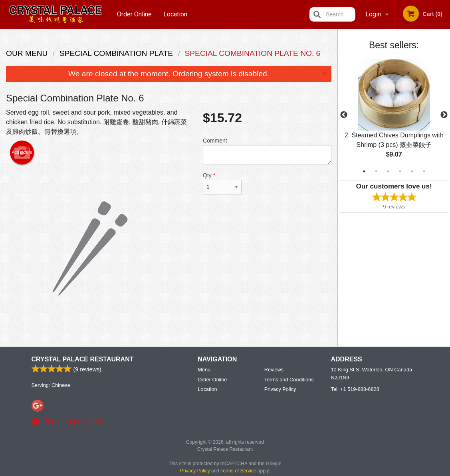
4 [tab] (400, 171)
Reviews (273, 370)
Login (373, 14)
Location (175, 14)
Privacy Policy (280, 389)
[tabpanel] (394, 115)
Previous (344, 115)
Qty (222, 183)
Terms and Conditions (289, 380)
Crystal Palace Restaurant (83, 359)
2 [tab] (376, 171)
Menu (204, 370)
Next (444, 115)
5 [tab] (412, 171)
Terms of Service (238, 471)
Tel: (355, 389)
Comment (267, 151)
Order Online (134, 14)
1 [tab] (364, 171)
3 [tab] (388, 171)
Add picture (22, 153)
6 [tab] (424, 171)
